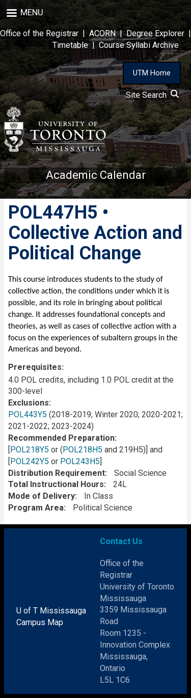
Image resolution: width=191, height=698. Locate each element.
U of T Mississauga (51, 610)
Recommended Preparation (61, 438)
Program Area (36, 508)
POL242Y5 (29, 461)
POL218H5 (82, 449)
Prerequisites (35, 367)
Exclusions (28, 403)
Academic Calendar (96, 175)
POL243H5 (80, 461)
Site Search (152, 95)
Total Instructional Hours (56, 484)
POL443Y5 (27, 414)
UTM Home (152, 72)
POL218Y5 (29, 449)
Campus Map (39, 622)
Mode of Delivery (41, 496)
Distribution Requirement (56, 473)
